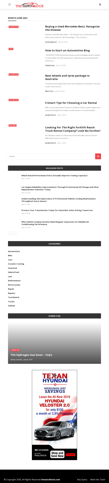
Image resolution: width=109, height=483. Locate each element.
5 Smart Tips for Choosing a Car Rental (71, 103)
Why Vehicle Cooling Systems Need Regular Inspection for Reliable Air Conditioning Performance (55, 223)
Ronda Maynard (51, 42)
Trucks (11, 301)
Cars (11, 49)
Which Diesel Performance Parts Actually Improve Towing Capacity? (54, 175)
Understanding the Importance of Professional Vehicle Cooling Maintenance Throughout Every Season (58, 199)
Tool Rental (13, 297)
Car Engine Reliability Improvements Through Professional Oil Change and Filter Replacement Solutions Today (60, 188)
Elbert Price (49, 91)
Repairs (11, 293)
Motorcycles (14, 284)
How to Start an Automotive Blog (67, 50)
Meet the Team (97, 479)
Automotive (13, 27)
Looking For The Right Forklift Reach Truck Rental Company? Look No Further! (72, 129)
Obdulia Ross (50, 65)
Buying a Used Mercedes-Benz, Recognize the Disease (72, 28)
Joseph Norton (50, 115)
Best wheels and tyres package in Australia (67, 77)
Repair (11, 289)
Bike (10, 255)
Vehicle (11, 305)
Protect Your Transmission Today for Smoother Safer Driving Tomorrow (57, 210)
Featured (12, 125)
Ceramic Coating (16, 263)
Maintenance (14, 280)
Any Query (82, 479)
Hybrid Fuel (13, 272)
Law (10, 276)
